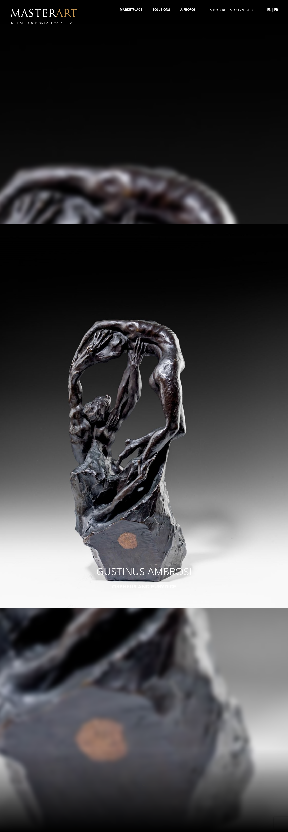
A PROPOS (188, 10)
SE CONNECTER (241, 10)
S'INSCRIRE (218, 10)
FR (276, 10)
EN (269, 10)
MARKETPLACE (131, 10)
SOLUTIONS (161, 10)
